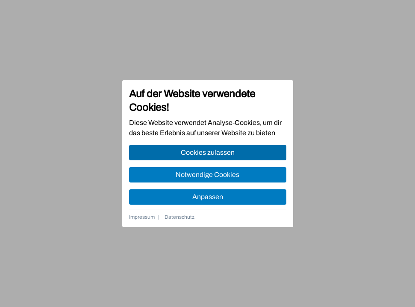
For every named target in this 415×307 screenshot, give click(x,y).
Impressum (142, 217)
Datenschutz (179, 217)
